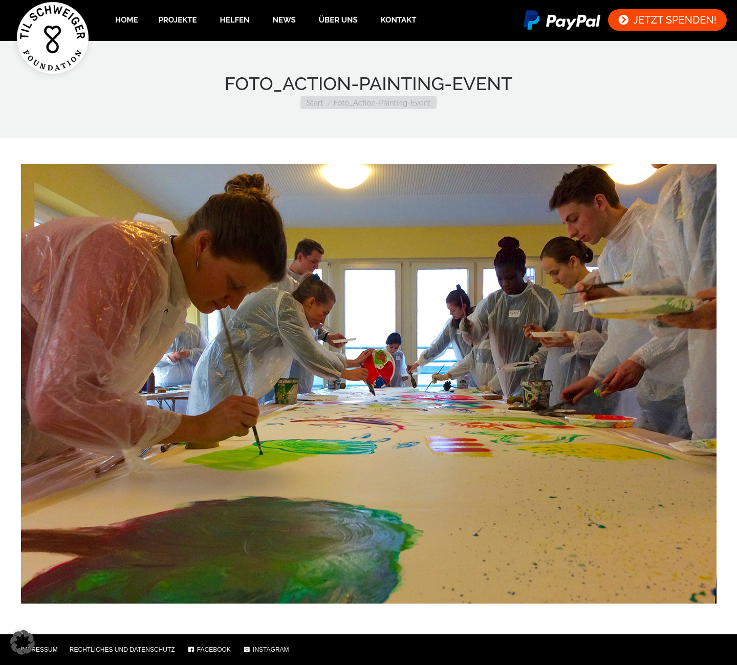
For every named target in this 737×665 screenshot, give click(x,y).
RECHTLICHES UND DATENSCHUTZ (122, 649)
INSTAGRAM (266, 649)
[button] (22, 642)
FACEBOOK (209, 649)
